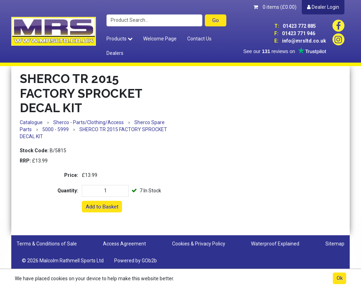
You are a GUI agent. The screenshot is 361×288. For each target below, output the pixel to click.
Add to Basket (102, 207)
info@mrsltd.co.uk (300, 41)
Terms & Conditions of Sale (47, 244)
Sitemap (334, 244)
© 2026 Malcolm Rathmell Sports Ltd (63, 260)
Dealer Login (323, 7)
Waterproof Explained (275, 244)
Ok (340, 278)
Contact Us (199, 38)
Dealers (114, 53)
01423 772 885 (295, 26)
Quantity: (67, 190)
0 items (274, 7)
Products (119, 38)
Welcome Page (160, 38)
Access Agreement (124, 244)
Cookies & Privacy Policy (198, 244)
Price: (71, 175)
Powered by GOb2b (135, 260)
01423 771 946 (294, 33)
